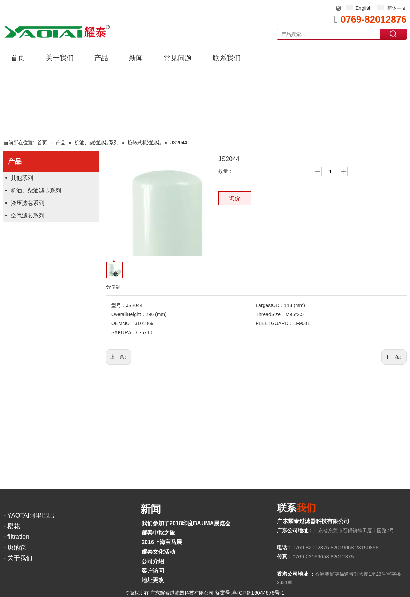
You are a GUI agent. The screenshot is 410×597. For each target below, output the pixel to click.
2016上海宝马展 (162, 542)
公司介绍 (153, 561)
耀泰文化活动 (158, 552)
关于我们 (19, 557)
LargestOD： (270, 305)
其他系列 (22, 178)
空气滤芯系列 (27, 216)
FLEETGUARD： (274, 323)
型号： (118, 305)
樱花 (13, 526)
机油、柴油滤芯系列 (36, 190)
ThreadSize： (271, 314)
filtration (18, 536)
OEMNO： (123, 323)
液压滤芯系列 (27, 203)
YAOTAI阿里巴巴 (30, 515)
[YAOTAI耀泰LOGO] (57, 31)
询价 (234, 198)
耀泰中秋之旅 (158, 533)
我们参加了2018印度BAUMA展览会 (186, 523)
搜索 (394, 34)
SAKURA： (123, 332)
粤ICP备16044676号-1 (258, 593)
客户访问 (153, 571)
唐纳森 (16, 547)
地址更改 (153, 580)
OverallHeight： (128, 314)
